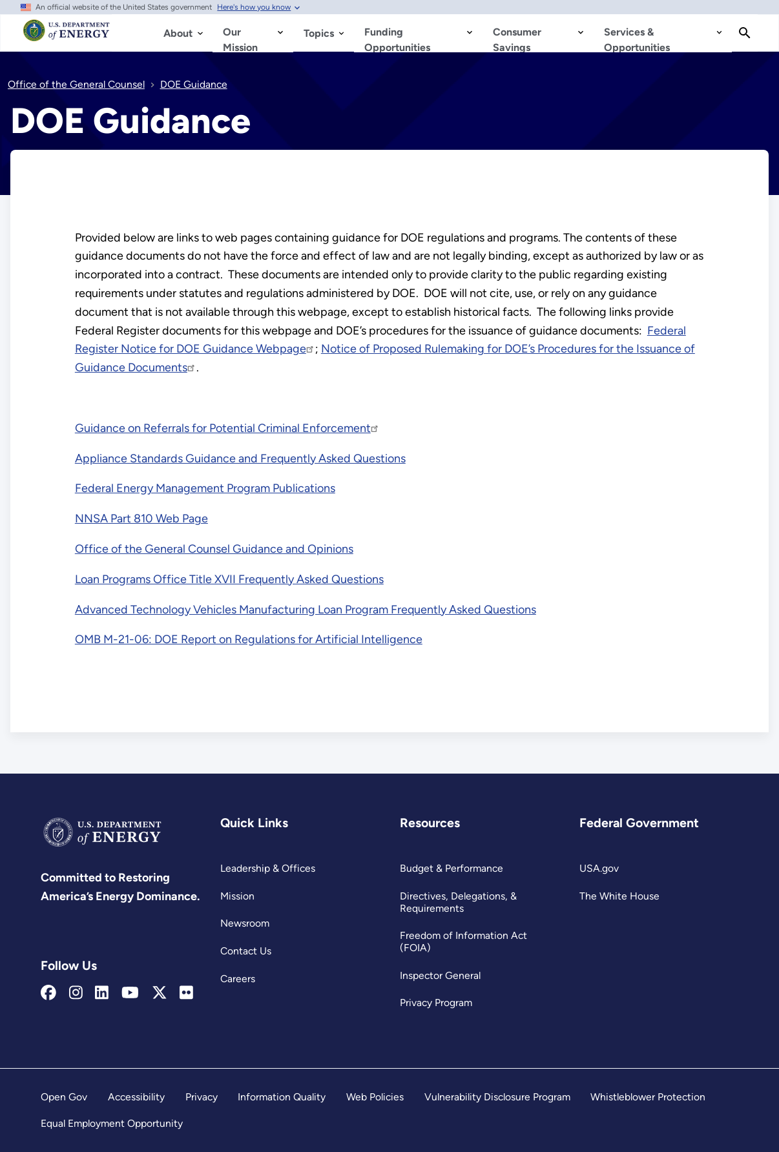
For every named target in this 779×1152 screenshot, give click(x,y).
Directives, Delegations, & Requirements (458, 902)
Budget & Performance (451, 868)
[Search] (745, 33)
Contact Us (245, 951)
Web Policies (375, 1097)
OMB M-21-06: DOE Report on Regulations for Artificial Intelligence (248, 639)
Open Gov (64, 1097)
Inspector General (440, 975)
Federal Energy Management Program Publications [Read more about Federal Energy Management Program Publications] (205, 488)
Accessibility (136, 1097)
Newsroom (244, 923)
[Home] (66, 36)
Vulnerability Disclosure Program (497, 1097)
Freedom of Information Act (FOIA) (463, 941)
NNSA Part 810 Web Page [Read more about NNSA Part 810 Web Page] (141, 518)
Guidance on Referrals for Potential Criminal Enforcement (227, 428)
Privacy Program (436, 1002)
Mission (237, 896)
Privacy (201, 1097)
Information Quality (282, 1097)
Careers (237, 978)
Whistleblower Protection (647, 1097)
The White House (619, 896)
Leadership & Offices (267, 868)
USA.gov (599, 868)
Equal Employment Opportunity (112, 1123)
